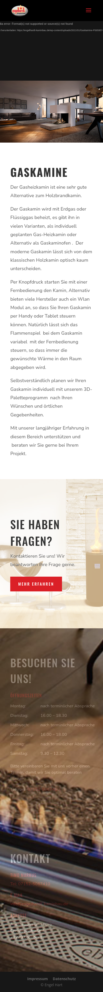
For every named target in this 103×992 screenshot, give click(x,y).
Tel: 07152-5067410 (30, 884)
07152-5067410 (44, 789)
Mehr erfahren (36, 584)
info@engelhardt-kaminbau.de (39, 904)
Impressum (37, 978)
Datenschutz (64, 978)
